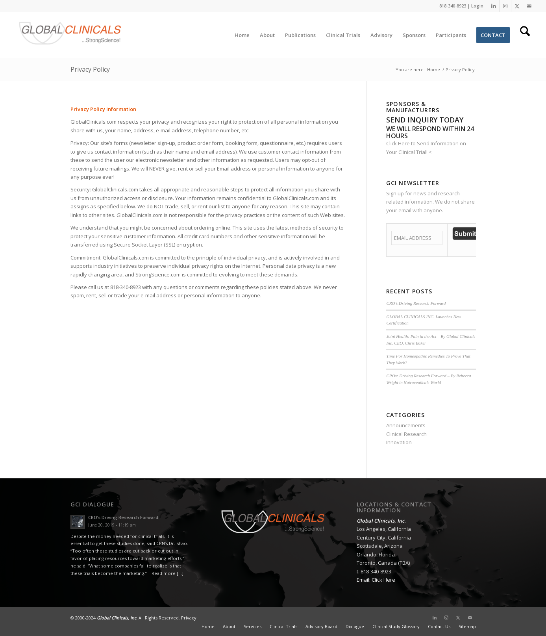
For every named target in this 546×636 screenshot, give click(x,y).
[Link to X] (517, 6)
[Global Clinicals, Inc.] (70, 35)
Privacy (188, 618)
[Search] (525, 35)
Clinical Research (406, 434)
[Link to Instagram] (505, 6)
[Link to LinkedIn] (493, 6)
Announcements (406, 425)
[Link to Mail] (529, 6)
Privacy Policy (90, 69)
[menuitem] (242, 35)
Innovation (399, 442)
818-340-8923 (452, 6)
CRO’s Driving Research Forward (416, 303)
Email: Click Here (376, 579)
